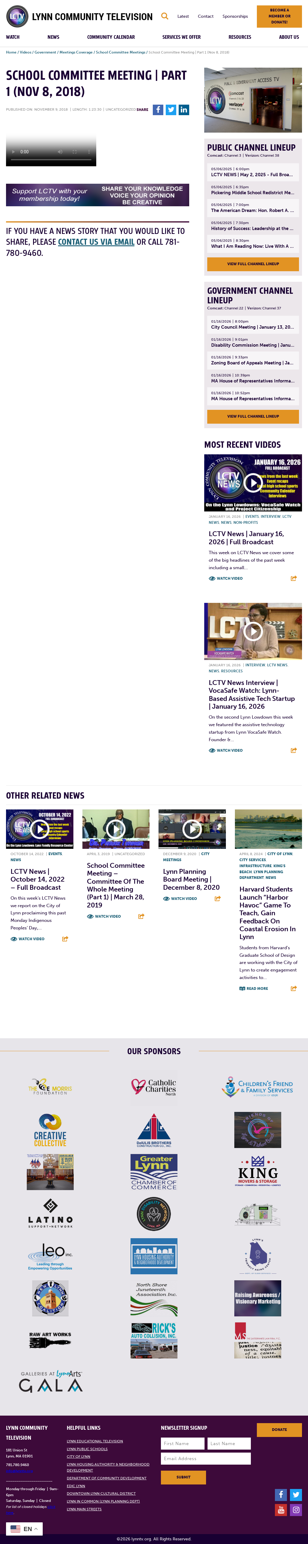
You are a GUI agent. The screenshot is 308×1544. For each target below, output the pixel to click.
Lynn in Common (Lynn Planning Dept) (103, 1501)
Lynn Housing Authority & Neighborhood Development (108, 1467)
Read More (257, 989)
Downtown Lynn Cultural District (101, 1493)
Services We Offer (181, 37)
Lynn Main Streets (84, 1509)
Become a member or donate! (280, 16)
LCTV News (277, 665)
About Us (289, 37)
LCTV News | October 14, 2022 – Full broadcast (38, 879)
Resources (240, 37)
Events (252, 516)
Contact (206, 16)
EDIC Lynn (76, 1486)
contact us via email (96, 242)
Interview (271, 516)
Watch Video (230, 578)
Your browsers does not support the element (51, 143)
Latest (183, 16)
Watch (13, 37)
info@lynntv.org (19, 1471)
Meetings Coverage (76, 52)
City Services (252, 860)
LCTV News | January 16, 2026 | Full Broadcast (246, 538)
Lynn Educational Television (95, 1441)
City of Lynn (279, 854)
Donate (279, 1430)
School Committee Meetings (120, 52)
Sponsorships (235, 16)
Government (45, 52)
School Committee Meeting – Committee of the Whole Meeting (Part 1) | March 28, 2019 (116, 885)
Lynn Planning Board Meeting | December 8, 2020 (191, 879)
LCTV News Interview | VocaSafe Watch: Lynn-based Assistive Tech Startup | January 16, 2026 (252, 695)
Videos (25, 52)
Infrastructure (255, 866)
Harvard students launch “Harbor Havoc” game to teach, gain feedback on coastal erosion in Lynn (267, 913)
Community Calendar (111, 37)
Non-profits (245, 522)
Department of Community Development (106, 1478)
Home (11, 52)
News (53, 37)
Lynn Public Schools (87, 1449)
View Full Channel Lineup (253, 264)
